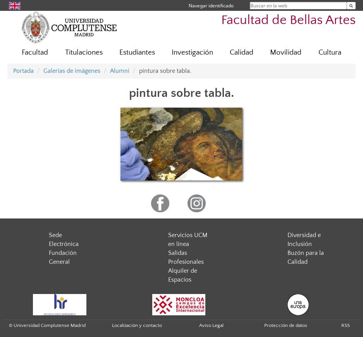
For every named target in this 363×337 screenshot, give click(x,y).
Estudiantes (137, 52)
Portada (23, 70)
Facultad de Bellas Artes (288, 20)
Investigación (192, 52)
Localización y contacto (137, 325)
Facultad (35, 52)
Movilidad (285, 52)
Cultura (329, 52)
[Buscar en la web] (351, 5)
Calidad (241, 52)
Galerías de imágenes (71, 70)
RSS (345, 325)
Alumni (119, 70)
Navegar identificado (211, 5)
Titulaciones (84, 52)
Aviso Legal (211, 325)
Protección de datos (285, 325)
